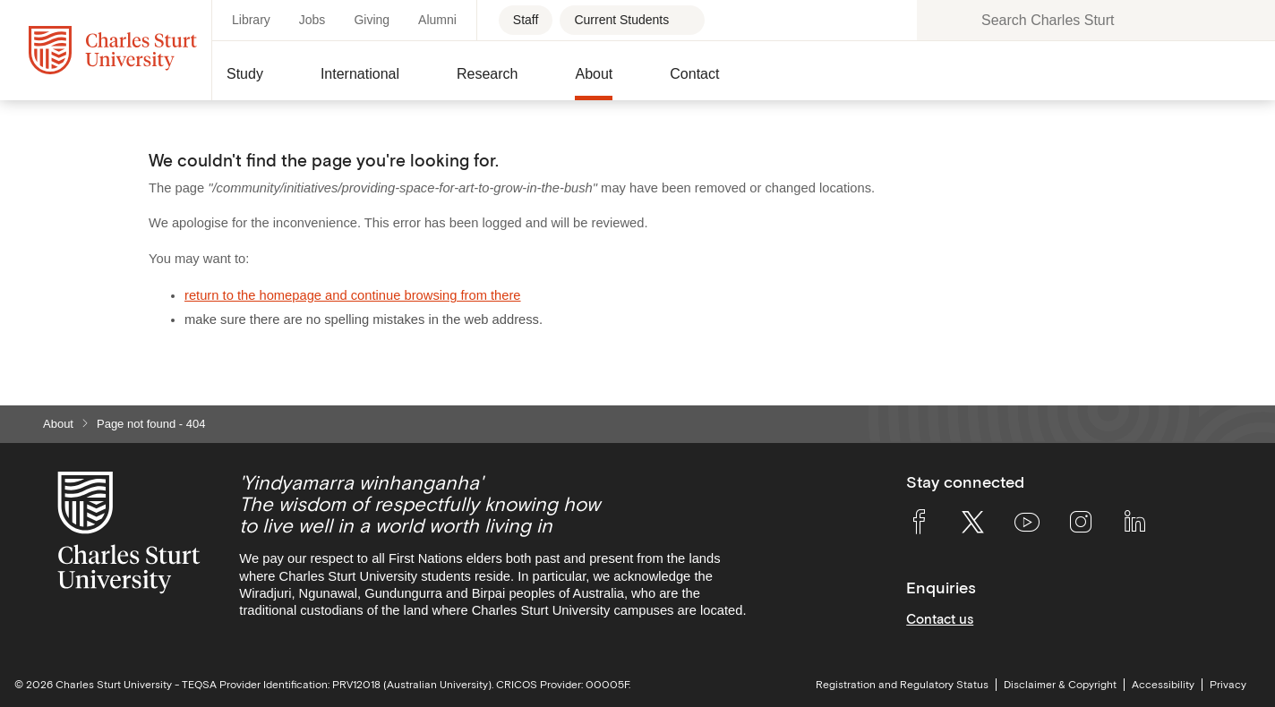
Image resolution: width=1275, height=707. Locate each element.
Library (251, 20)
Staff (526, 20)
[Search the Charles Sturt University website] (940, 20)
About (58, 423)
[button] (259, 81)
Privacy (1228, 684)
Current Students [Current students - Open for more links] (621, 20)
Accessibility (1163, 684)
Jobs (312, 20)
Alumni (437, 20)
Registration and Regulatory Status (902, 684)
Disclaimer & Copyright (1060, 684)
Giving (371, 20)
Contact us (939, 618)
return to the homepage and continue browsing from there (352, 295)
